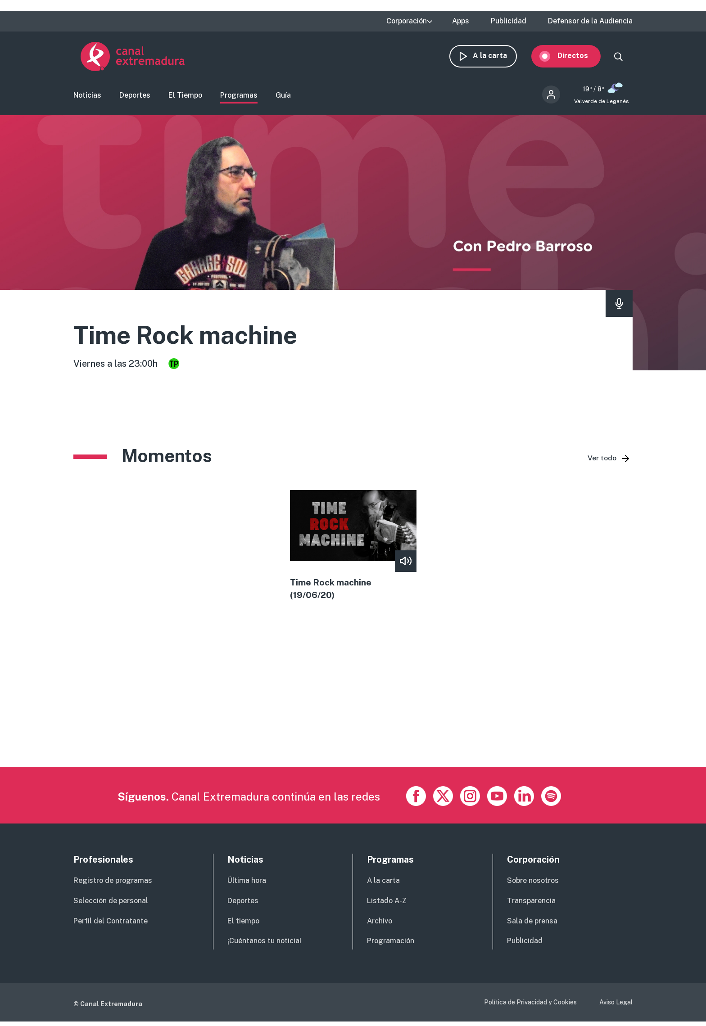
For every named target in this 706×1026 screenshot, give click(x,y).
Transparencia (531, 904)
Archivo (379, 925)
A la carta (497, 57)
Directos (580, 57)
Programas (239, 97)
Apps (460, 21)
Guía (283, 97)
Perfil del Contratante (110, 925)
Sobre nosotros (533, 884)
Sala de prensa (532, 925)
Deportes (134, 97)
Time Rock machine (198, 337)
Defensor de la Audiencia (590, 21)
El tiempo (243, 925)
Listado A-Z (387, 904)
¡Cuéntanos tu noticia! (264, 944)
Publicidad (508, 21)
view (353, 548)
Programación (390, 944)
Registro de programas (112, 884)
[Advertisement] (343, 708)
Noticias (87, 97)
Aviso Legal (616, 1006)
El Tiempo (185, 97)
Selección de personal (110, 904)
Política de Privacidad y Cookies (530, 1006)
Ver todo (602, 461)
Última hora (246, 884)
